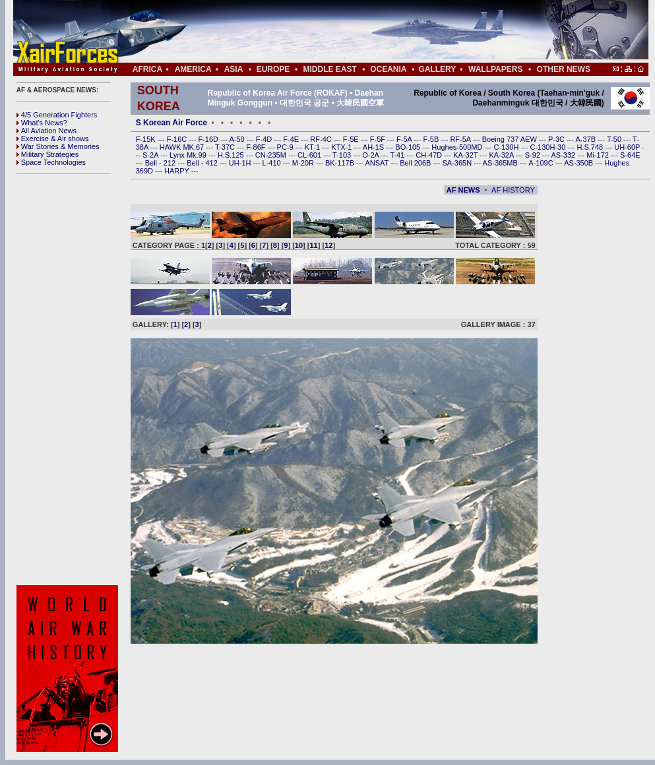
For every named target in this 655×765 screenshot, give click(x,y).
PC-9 (286, 147)
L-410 (273, 163)
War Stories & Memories (58, 146)
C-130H (506, 147)
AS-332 (564, 155)
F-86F (256, 147)
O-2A (371, 155)
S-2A (151, 155)
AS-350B (579, 163)
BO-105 (408, 147)
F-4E (292, 139)
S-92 (533, 155)
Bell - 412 (203, 163)
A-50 (237, 139)
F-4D (265, 139)
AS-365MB (501, 163)
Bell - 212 (161, 163)
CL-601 (310, 155)
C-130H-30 (549, 147)
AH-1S (374, 147)
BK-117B (340, 163)
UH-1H (241, 163)
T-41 (398, 155)
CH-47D (430, 155)
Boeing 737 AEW (510, 139)
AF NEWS (463, 190)
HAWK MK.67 (183, 147)
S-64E (630, 155)
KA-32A (502, 155)
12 (328, 245)
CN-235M (271, 155)
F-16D (209, 139)
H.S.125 (232, 155)
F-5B (432, 139)
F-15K (147, 139)
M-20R (304, 163)
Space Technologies (51, 162)
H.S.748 (591, 147)
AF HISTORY (513, 190)
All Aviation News (46, 131)
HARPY (177, 171)
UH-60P (628, 147)
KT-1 (313, 147)
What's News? (41, 123)
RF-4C (321, 139)
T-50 (615, 139)
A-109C (541, 163)
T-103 (342, 155)
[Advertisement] (69, 379)
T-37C (226, 147)
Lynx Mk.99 (189, 155)
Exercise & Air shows (52, 138)
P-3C (557, 139)
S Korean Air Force (171, 122)
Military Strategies (47, 154)
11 (314, 245)
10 (299, 245)
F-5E (352, 139)
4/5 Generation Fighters (58, 115)
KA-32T (466, 155)
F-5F (378, 139)
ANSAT (377, 163)
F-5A (405, 139)
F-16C (178, 139)
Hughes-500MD (457, 147)
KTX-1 (342, 147)
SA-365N (458, 163)
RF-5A (461, 139)
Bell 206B (416, 163)
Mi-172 (598, 155)
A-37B (587, 139)
